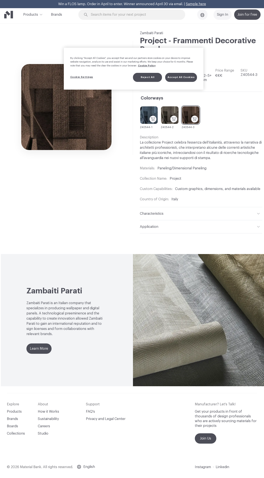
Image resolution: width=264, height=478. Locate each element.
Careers (44, 426)
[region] (133, 68)
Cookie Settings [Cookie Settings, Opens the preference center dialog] (81, 77)
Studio (43, 433)
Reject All (147, 77)
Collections (16, 433)
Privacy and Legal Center (105, 419)
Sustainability (48, 419)
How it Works (48, 411)
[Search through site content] (134, 14)
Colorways (152, 98)
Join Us (205, 438)
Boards (12, 426)
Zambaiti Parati (151, 33)
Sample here (196, 4)
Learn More (39, 348)
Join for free (247, 14)
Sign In (222, 14)
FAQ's (90, 411)
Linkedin (222, 467)
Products (30, 14)
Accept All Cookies (181, 77)
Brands (56, 14)
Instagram (203, 467)
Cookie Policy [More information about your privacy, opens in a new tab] (147, 65)
